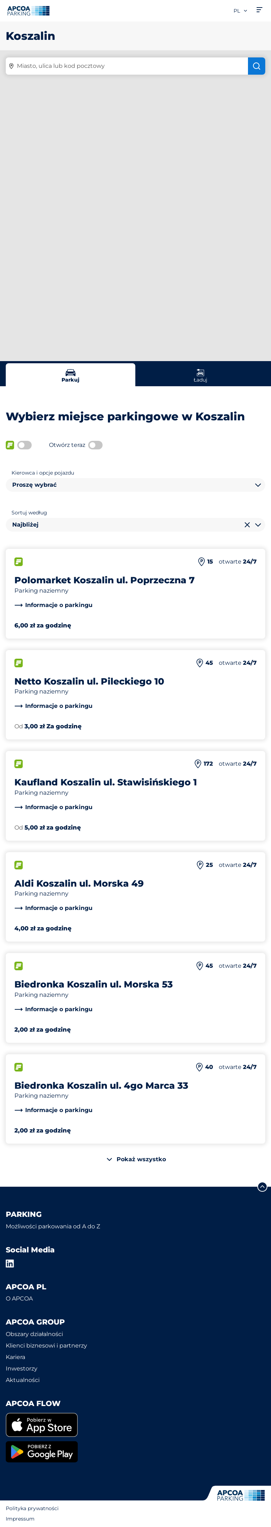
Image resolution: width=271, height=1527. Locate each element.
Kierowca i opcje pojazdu (43, 473)
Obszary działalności (34, 1334)
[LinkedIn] (10, 1263)
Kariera (15, 1357)
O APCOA (19, 1298)
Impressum (20, 1519)
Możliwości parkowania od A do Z (53, 1226)
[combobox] (135, 485)
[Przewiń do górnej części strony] (262, 1187)
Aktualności (23, 1380)
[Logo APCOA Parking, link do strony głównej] (28, 11)
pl (241, 11)
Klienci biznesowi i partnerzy (46, 1345)
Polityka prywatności (32, 1508)
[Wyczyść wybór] (247, 525)
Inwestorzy (21, 1368)
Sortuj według (29, 512)
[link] (53, 605)
